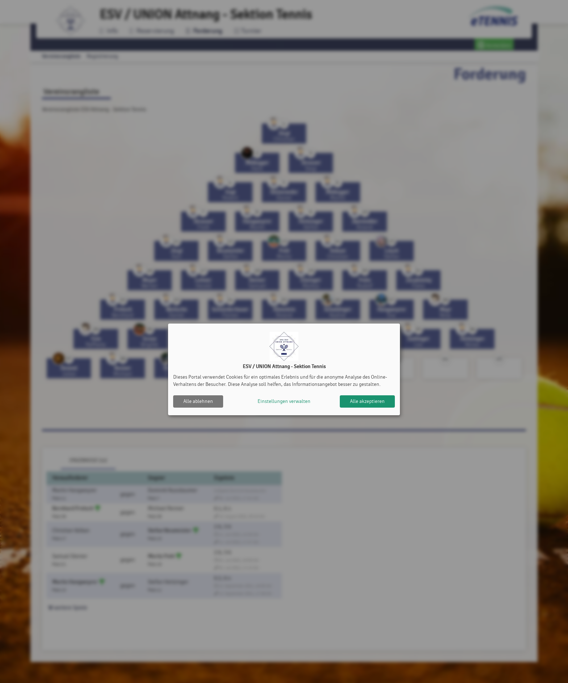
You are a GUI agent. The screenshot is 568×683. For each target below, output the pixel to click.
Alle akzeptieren (367, 401)
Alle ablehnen (198, 401)
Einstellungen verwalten (284, 401)
